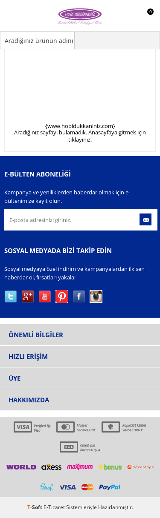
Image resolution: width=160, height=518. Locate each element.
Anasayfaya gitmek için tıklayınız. (107, 135)
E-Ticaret (54, 507)
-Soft (35, 507)
